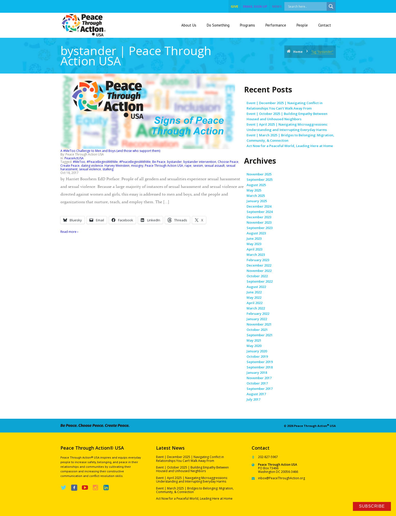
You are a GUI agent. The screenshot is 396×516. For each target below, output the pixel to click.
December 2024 (259, 206)
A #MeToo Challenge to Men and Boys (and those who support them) (110, 151)
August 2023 (256, 233)
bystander (174, 162)
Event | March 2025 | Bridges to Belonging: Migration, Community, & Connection (195, 490)
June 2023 (254, 238)
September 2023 (260, 227)
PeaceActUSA (74, 158)
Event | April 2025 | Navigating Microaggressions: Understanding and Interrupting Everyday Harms (192, 480)
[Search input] (311, 6)
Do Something (218, 25)
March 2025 (256, 195)
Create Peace (70, 165)
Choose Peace (228, 162)
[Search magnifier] (331, 6)
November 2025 (259, 174)
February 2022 (258, 313)
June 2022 (254, 292)
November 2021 (259, 324)
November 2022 (259, 270)
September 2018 (260, 367)
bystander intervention (199, 162)
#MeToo (79, 162)
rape (188, 165)
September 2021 (260, 335)
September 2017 (260, 388)
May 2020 (254, 345)
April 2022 (254, 303)
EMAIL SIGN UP (255, 6)
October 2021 (257, 329)
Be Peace (158, 162)
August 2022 (256, 286)
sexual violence (90, 169)
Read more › (69, 232)
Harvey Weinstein (117, 165)
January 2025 (257, 201)
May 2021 (254, 340)
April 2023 (254, 249)
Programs (247, 25)
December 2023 (259, 217)
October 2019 (257, 356)
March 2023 (256, 254)
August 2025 (256, 185)
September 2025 (260, 179)
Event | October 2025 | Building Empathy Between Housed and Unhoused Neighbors (192, 469)
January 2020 (257, 351)
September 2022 (260, 281)
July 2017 (253, 399)
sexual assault (215, 165)
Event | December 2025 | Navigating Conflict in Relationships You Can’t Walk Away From (190, 459)
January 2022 (257, 319)
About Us (188, 25)
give (234, 6)
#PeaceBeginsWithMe (102, 162)
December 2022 (259, 265)
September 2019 (260, 361)
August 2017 (256, 394)
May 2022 (254, 297)
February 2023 (258, 260)
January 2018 (257, 372)
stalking (108, 169)
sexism (198, 165)
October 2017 (257, 383)
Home (298, 52)
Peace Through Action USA (164, 165)
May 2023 (254, 244)
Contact (324, 25)
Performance (275, 25)
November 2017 (259, 378)
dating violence (92, 165)
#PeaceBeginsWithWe (135, 162)
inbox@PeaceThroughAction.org (281, 478)
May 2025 (254, 190)
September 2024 (260, 211)
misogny (137, 165)
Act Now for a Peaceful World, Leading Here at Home (290, 145)
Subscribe (372, 506)
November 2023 (259, 222)
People (302, 25)
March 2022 (256, 308)
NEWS (277, 6)
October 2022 (257, 276)
